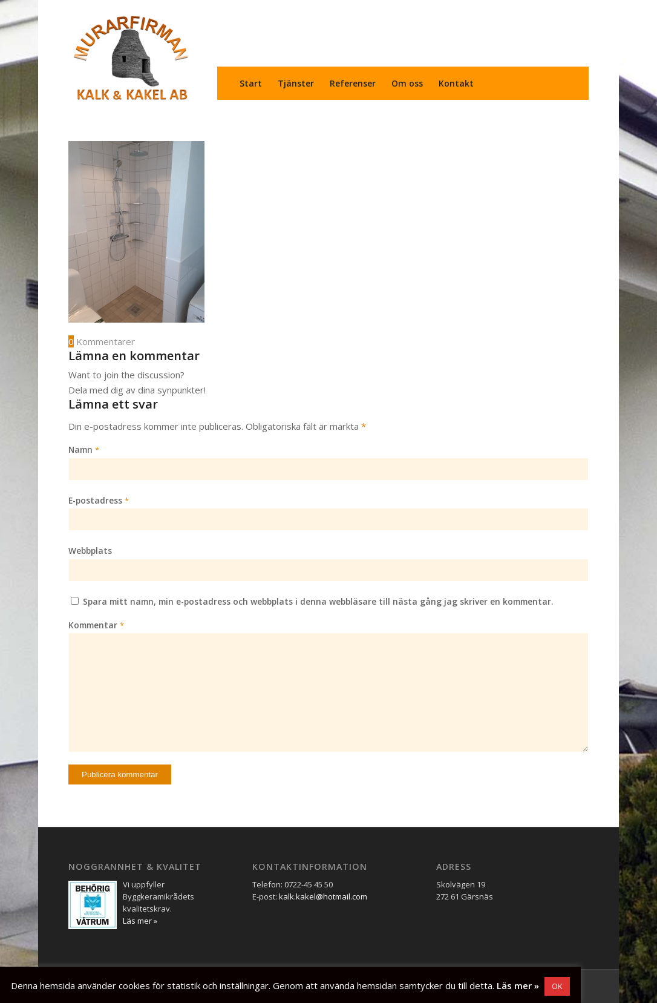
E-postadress (98, 500)
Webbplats (90, 550)
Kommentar (96, 625)
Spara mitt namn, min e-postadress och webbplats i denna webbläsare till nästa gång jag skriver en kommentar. (318, 601)
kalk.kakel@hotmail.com (323, 896)
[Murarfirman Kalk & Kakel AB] (130, 57)
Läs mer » (518, 985)
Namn (83, 449)
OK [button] (557, 986)
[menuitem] (251, 83)
